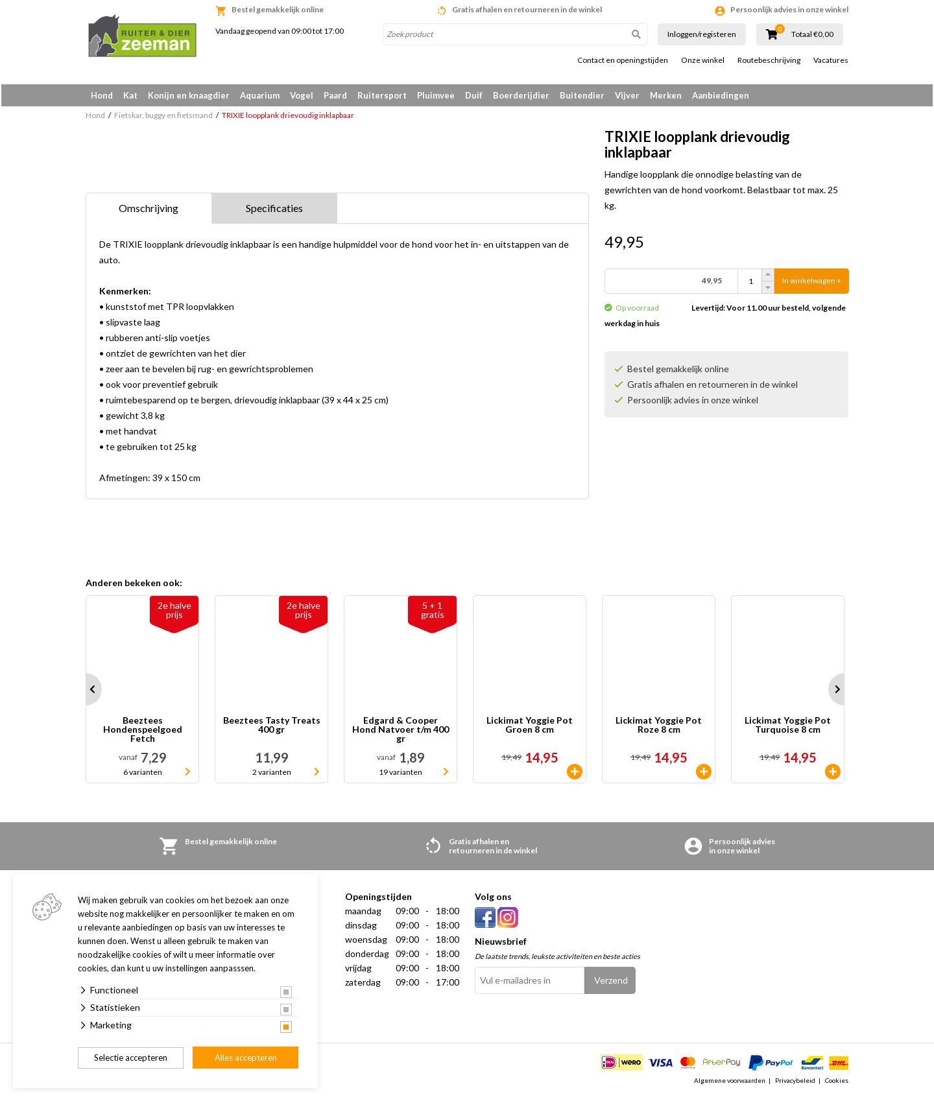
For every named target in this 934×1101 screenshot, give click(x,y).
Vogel (301, 95)
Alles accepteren (246, 1057)
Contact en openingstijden (622, 60)
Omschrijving (148, 212)
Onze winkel (702, 60)
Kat (130, 95)
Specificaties (274, 212)
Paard (335, 95)
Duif (474, 95)
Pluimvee (436, 95)
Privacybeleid (795, 1084)
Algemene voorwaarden (729, 1084)
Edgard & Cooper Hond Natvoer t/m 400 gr (400, 733)
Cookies (836, 1084)
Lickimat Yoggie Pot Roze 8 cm (659, 729)
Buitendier (582, 95)
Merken (666, 95)
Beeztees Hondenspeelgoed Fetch (142, 733)
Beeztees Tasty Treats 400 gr (271, 729)
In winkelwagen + (811, 285)
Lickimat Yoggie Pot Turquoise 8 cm (788, 729)
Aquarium (260, 95)
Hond (102, 95)
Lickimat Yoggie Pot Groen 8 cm (529, 729)
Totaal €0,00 (812, 34)
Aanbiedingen (720, 95)
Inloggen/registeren (701, 34)
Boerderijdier (521, 95)
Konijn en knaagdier (189, 95)
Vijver (627, 95)
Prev (85, 693)
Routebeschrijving (768, 60)
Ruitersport (382, 95)
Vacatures (830, 60)
